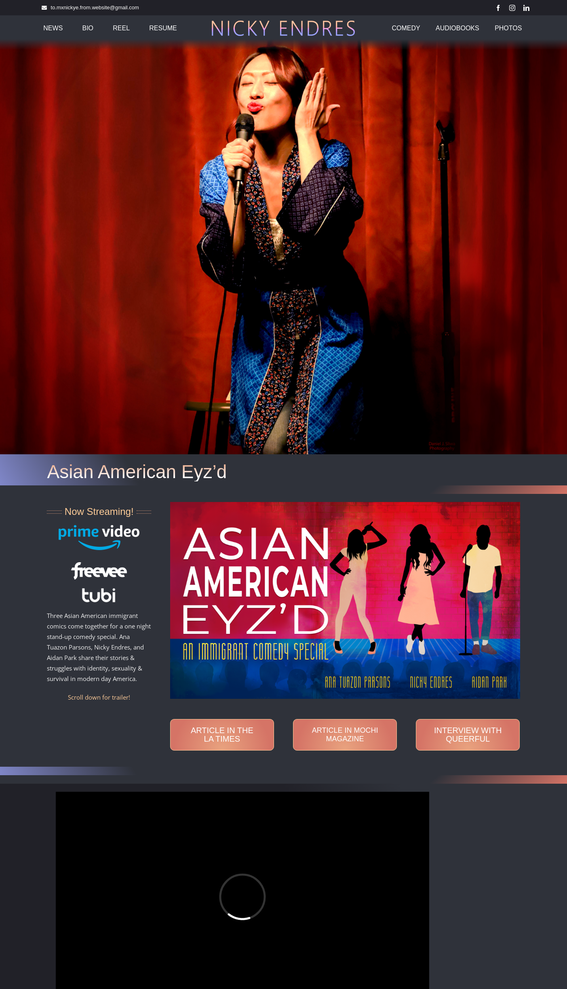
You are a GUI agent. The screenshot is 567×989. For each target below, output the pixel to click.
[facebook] (498, 8)
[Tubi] (99, 590)
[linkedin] (526, 8)
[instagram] (512, 8)
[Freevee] (99, 565)
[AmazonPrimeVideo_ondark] (99, 528)
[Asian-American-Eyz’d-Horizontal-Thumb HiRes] (345, 505)
